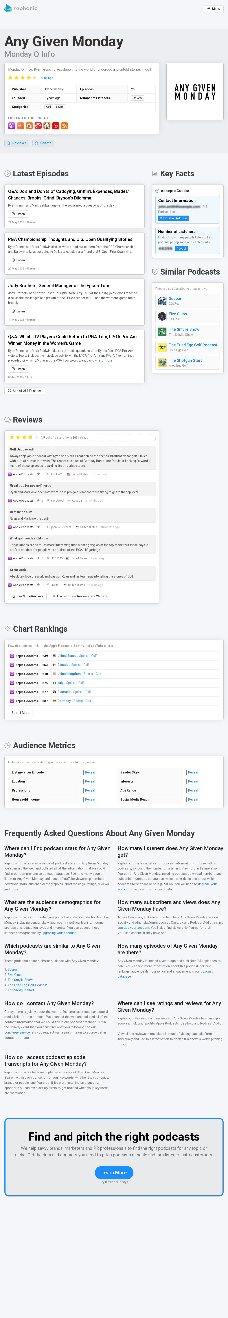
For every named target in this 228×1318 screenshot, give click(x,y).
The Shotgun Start (185, 368)
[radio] (10, 77)
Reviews (16, 143)
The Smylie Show (184, 337)
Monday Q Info (29, 54)
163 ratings (46, 78)
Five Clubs (178, 322)
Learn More (114, 1184)
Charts (43, 143)
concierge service (17, 1033)
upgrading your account (68, 933)
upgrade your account (133, 928)
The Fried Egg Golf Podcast (193, 353)
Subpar (175, 307)
